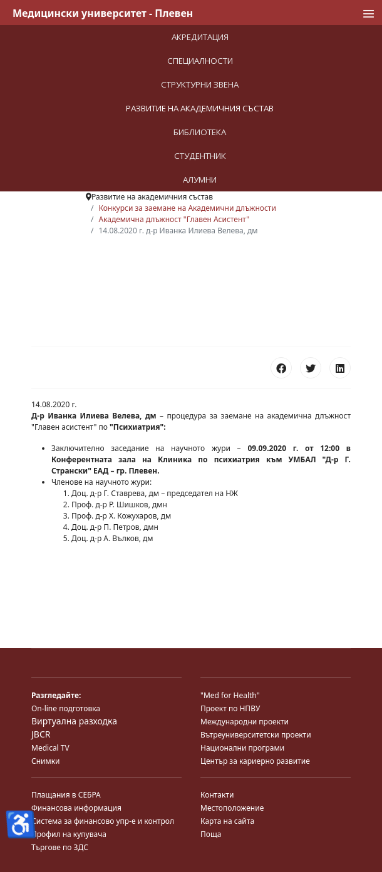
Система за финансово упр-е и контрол (102, 821)
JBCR (40, 734)
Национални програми (242, 748)
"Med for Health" (230, 695)
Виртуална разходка (74, 721)
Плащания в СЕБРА (66, 794)
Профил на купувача (68, 834)
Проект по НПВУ (230, 708)
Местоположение (232, 808)
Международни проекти (244, 721)
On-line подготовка (65, 708)
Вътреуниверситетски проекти (255, 734)
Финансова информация (76, 808)
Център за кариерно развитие (255, 761)
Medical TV (50, 748)
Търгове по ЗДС (59, 847)
